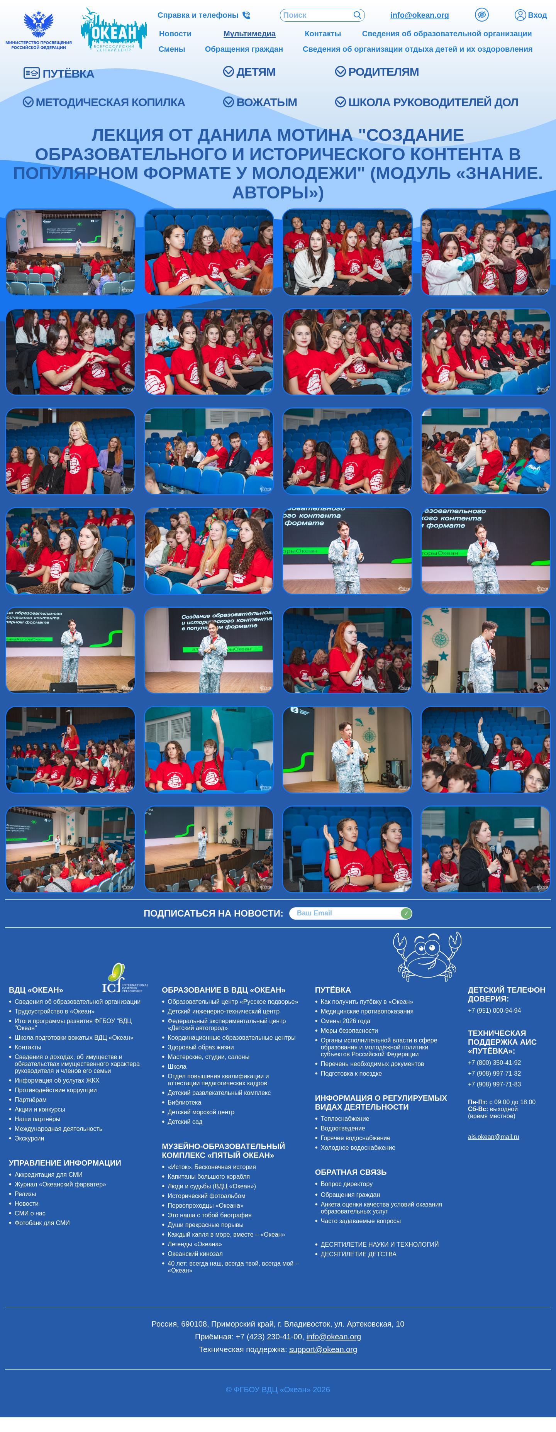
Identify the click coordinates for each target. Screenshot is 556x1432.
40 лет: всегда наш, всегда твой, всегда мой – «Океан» (233, 1267)
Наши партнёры (37, 1119)
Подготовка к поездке (351, 1073)
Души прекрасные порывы (205, 1225)
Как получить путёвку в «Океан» (367, 1001)
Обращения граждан (350, 1194)
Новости (27, 1203)
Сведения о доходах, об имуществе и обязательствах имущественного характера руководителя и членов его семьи (77, 1064)
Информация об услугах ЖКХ (57, 1080)
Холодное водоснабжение (358, 1147)
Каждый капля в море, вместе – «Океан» (226, 1234)
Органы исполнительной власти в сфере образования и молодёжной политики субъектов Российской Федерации (379, 1047)
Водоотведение (343, 1128)
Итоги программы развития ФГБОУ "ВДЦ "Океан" (73, 1024)
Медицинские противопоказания (367, 1011)
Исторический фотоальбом (206, 1196)
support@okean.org (323, 1349)
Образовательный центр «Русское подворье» (233, 1001)
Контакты (28, 1047)
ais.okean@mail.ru (493, 1137)
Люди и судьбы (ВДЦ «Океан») (212, 1186)
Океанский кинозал (195, 1254)
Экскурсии (29, 1138)
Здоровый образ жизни (201, 1047)
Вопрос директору (347, 1184)
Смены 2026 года (346, 1021)
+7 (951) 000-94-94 (494, 1010)
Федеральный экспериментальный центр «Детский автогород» (227, 1024)
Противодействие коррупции (56, 1090)
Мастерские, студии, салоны (208, 1057)
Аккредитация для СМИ (49, 1174)
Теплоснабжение (345, 1118)
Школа (177, 1066)
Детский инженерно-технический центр (224, 1011)
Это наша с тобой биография (209, 1215)
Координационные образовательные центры (231, 1037)
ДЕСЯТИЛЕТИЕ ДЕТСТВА (359, 1254)
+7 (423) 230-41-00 (269, 1336)
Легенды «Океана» (195, 1244)
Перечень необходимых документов (372, 1064)
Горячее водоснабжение (356, 1138)
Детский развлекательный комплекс (219, 1093)
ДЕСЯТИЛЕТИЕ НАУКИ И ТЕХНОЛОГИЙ (380, 1244)
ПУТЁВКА (68, 73)
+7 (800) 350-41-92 (494, 1062)
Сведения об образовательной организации (78, 1001)
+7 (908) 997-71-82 (494, 1073)
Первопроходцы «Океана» (206, 1205)
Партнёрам (31, 1099)
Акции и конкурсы (40, 1109)
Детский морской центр (201, 1112)
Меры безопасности (349, 1030)
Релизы (25, 1194)
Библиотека (184, 1102)
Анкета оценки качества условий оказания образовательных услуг (381, 1208)
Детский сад (185, 1121)
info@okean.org (419, 15)
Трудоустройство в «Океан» (55, 1011)
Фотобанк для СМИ (42, 1223)
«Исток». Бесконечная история (212, 1167)
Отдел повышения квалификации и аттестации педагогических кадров (218, 1079)
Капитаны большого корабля (209, 1176)
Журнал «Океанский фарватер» (60, 1184)
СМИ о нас (30, 1213)
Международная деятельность (58, 1128)
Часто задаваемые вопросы (361, 1221)
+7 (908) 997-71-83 (494, 1084)
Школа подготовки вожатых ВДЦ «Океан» (74, 1037)
